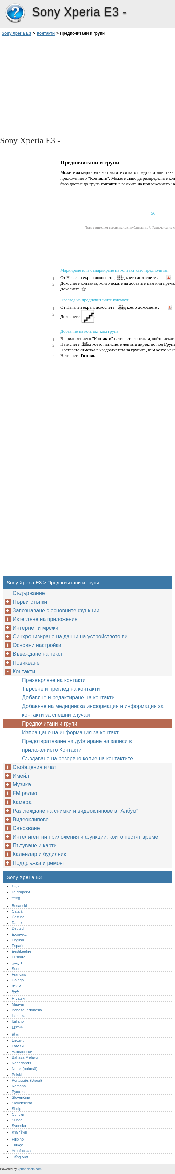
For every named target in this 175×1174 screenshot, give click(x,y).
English (18, 940)
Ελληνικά (19, 934)
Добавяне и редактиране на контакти (68, 697)
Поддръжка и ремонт (39, 863)
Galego (18, 980)
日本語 (17, 1027)
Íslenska (18, 1016)
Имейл (21, 776)
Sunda (17, 1120)
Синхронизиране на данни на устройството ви (70, 636)
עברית (16, 986)
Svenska (19, 1126)
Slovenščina (22, 1103)
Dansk (17, 923)
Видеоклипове (31, 819)
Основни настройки (37, 645)
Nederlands (21, 1063)
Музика (22, 784)
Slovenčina (21, 1097)
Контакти (46, 33)
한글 (15, 1034)
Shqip (16, 1109)
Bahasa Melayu (25, 1057)
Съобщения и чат (34, 767)
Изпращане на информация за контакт (70, 732)
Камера (22, 802)
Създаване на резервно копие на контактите (77, 758)
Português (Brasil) (27, 1080)
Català (17, 911)
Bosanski (19, 906)
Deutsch (18, 928)
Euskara (18, 957)
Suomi (17, 969)
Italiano (18, 1021)
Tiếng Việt (20, 1157)
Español (18, 946)
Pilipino (18, 1139)
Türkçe (17, 1145)
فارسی (17, 963)
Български (21, 892)
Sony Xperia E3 (15, 13)
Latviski (18, 1046)
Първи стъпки (30, 602)
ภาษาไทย (19, 1132)
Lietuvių (18, 1040)
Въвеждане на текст (38, 654)
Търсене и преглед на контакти (61, 689)
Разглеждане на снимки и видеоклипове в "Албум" (75, 811)
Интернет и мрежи (35, 628)
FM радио (25, 793)
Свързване (26, 828)
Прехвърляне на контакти (54, 680)
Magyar (18, 1004)
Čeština (18, 917)
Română (19, 1086)
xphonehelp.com (29, 1169)
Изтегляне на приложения (45, 619)
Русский (19, 1092)
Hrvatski (18, 998)
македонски (22, 1052)
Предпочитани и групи (49, 724)
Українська (21, 1151)
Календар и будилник (39, 854)
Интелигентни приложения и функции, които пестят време (85, 837)
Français (19, 974)
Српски (18, 1114)
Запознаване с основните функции (56, 610)
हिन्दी (15, 992)
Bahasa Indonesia (27, 1010)
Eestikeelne (21, 951)
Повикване (26, 663)
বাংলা (16, 898)
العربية (16, 886)
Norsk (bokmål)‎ (24, 1069)
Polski (17, 1075)
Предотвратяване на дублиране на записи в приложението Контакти (77, 745)
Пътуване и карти (35, 845)
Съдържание (29, 593)
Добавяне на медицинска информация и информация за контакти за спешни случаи (93, 710)
